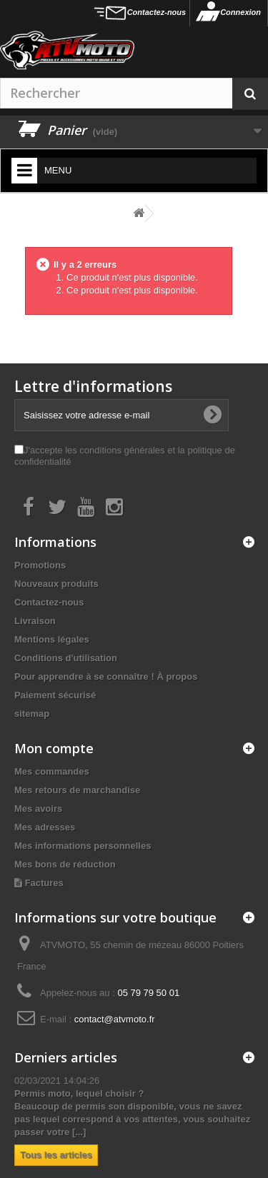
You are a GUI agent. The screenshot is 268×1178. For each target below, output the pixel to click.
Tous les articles (56, 1154)
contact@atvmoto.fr (114, 1019)
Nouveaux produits (56, 583)
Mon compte (54, 748)
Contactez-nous (157, 12)
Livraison (35, 620)
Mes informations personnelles (82, 845)
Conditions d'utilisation (65, 658)
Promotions (40, 565)
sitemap (31, 713)
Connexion (240, 12)
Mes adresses (44, 827)
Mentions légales (51, 639)
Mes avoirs (38, 808)
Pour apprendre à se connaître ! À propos (105, 676)
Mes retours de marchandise (77, 790)
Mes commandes (51, 771)
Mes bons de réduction (65, 864)
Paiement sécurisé (55, 695)
